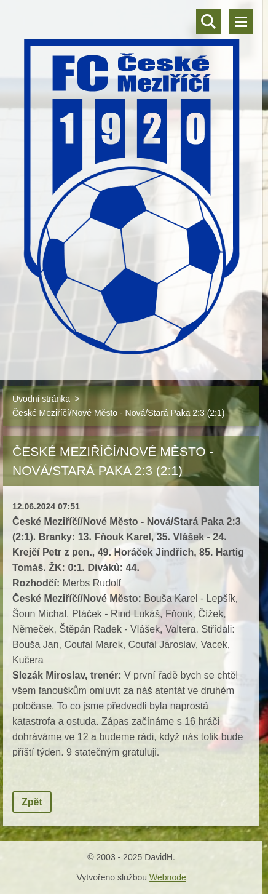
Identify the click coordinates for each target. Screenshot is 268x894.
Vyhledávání (208, 21)
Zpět (32, 802)
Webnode (167, 877)
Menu (241, 21)
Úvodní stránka (41, 399)
